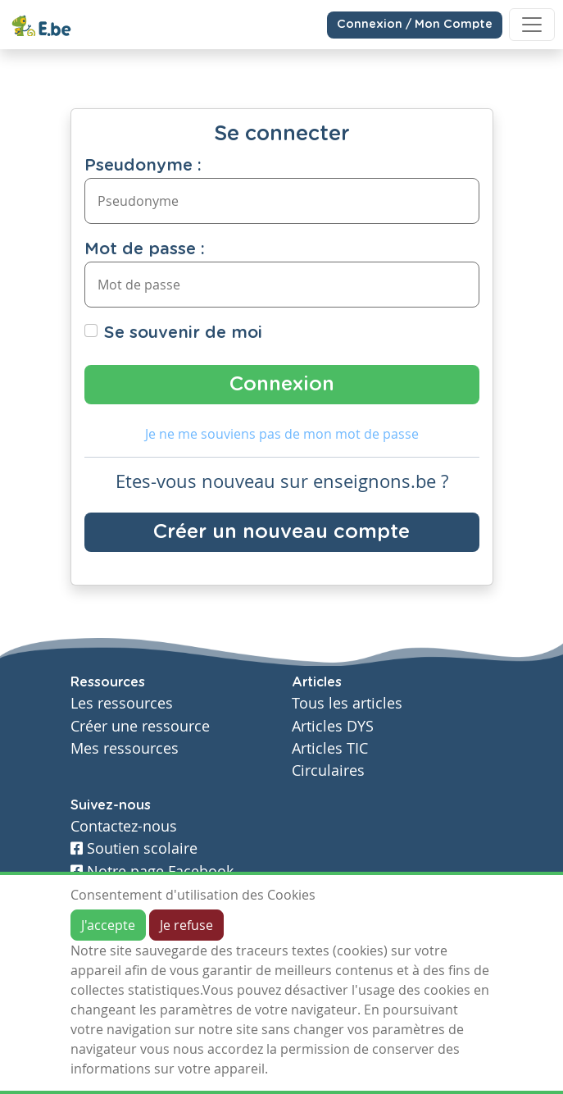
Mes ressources (124, 748)
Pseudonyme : (143, 165)
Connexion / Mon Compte (415, 24)
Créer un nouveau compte (281, 532)
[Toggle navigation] (532, 24)
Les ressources (121, 703)
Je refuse (186, 925)
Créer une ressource (140, 726)
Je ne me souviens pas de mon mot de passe (282, 434)
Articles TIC (330, 748)
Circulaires (328, 770)
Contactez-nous (123, 826)
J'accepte (108, 925)
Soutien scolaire (134, 848)
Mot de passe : (144, 249)
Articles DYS (333, 726)
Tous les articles (347, 703)
